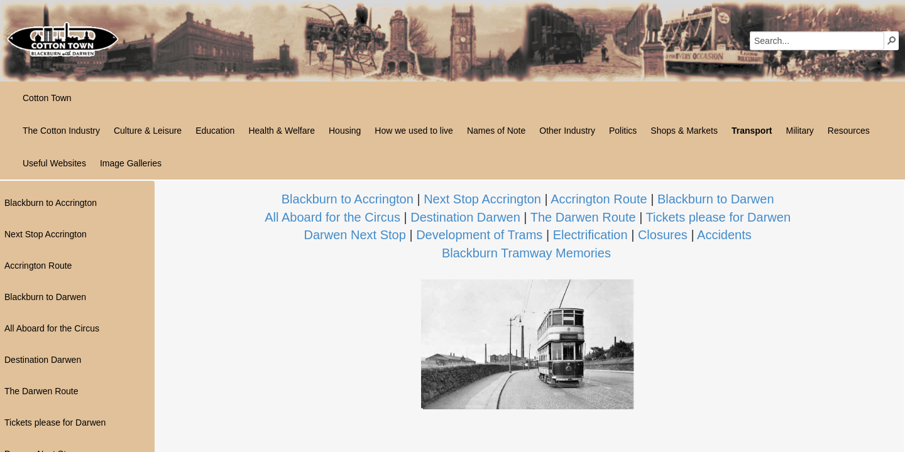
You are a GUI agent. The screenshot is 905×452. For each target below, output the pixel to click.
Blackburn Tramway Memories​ (526, 253)
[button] (892, 40)
